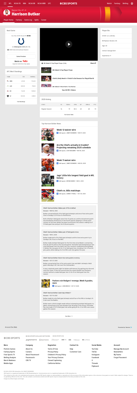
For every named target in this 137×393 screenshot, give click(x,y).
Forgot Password (120, 357)
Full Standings (21, 101)
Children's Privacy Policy (57, 355)
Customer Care (75, 352)
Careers (29, 352)
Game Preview (21, 56)
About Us (29, 349)
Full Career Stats (68, 114)
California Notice (54, 363)
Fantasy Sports (9, 352)
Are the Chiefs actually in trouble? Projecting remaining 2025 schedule (74, 146)
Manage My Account (121, 349)
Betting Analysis (10, 357)
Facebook (95, 357)
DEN (11, 81)
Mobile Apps (8, 363)
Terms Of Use (53, 349)
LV (10, 96)
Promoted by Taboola (125, 327)
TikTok (94, 352)
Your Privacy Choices (55, 357)
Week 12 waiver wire (66, 130)
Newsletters (118, 352)
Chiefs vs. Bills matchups (68, 190)
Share (92, 63)
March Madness (10, 360)
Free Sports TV (9, 355)
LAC (11, 86)
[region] (69, 44)
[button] (68, 44)
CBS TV (28, 360)
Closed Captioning (55, 360)
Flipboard (95, 366)
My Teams (117, 355)
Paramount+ (30, 357)
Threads (95, 363)
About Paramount (32, 355)
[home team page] (21, 41)
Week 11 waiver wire (66, 160)
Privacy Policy (53, 352)
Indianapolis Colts (19, 47)
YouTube (95, 349)
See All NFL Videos (69, 90)
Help (71, 349)
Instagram (95, 355)
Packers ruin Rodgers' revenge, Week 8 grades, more (72, 282)
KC (10, 91)
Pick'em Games (9, 349)
